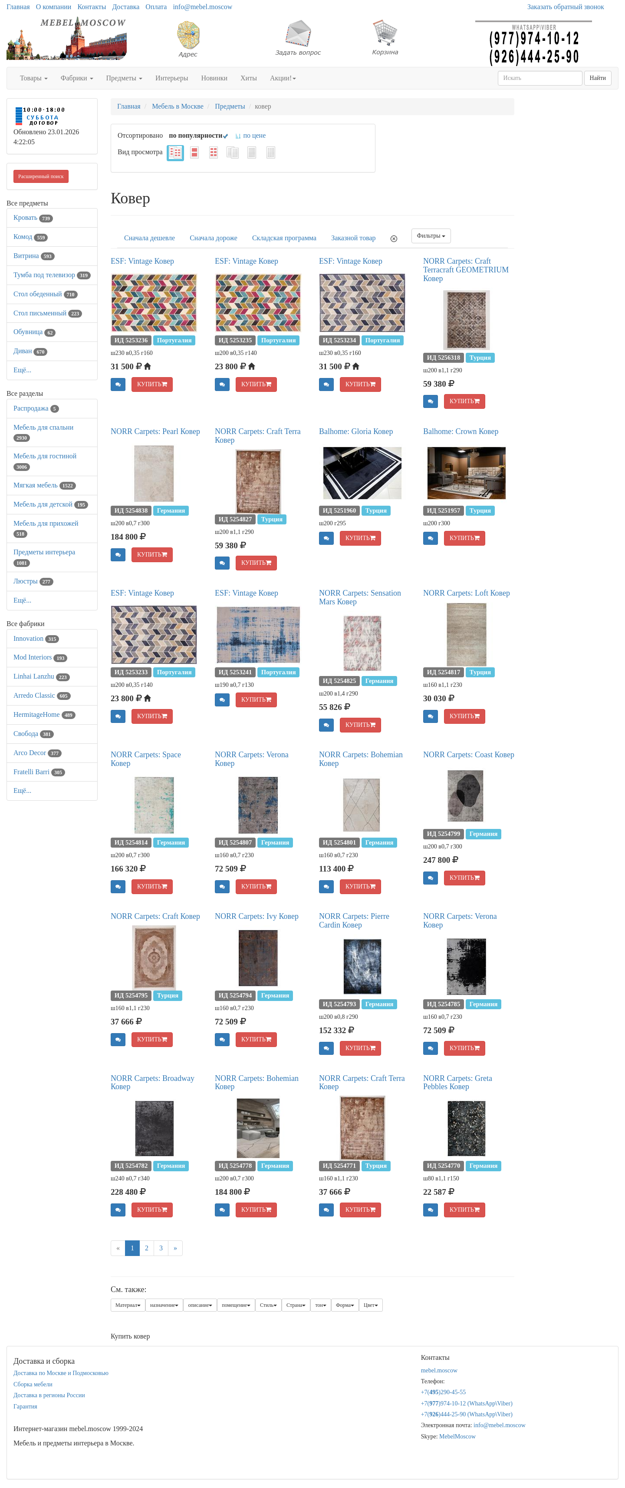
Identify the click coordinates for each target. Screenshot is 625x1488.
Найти (598, 78)
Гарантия (25, 1406)
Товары (34, 78)
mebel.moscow (439, 1370)
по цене (250, 135)
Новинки (214, 78)
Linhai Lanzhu (41, 676)
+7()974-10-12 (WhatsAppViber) (467, 1403)
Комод (30, 236)
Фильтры (431, 235)
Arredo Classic (42, 695)
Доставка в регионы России (49, 1395)
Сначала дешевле (149, 238)
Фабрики (77, 78)
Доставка (125, 6)
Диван (30, 351)
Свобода (33, 733)
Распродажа (36, 408)
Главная (18, 6)
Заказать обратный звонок (565, 6)
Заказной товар (353, 238)
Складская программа (284, 238)
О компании (54, 6)
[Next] (175, 1248)
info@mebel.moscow (202, 6)
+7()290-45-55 (443, 1392)
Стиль (268, 1305)
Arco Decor (37, 752)
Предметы (124, 78)
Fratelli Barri (39, 771)
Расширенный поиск (41, 176)
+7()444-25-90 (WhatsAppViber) (467, 1414)
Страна (296, 1305)
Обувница (34, 331)
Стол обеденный (45, 294)
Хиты (248, 78)
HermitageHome (44, 714)
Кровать (33, 217)
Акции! (283, 78)
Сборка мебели (33, 1384)
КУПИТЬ (152, 384)
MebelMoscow (457, 1436)
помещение (236, 1305)
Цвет (371, 1305)
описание (200, 1305)
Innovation (36, 638)
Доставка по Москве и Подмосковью (61, 1373)
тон (320, 1305)
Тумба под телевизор (52, 274)
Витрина (34, 255)
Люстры (33, 581)
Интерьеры (171, 78)
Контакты (91, 6)
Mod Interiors (40, 657)
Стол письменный (47, 313)
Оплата (156, 6)
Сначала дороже (213, 238)
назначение (164, 1305)
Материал (128, 1305)
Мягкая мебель (44, 485)
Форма (345, 1305)
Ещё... (22, 370)
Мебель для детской (50, 504)
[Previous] (118, 1248)
